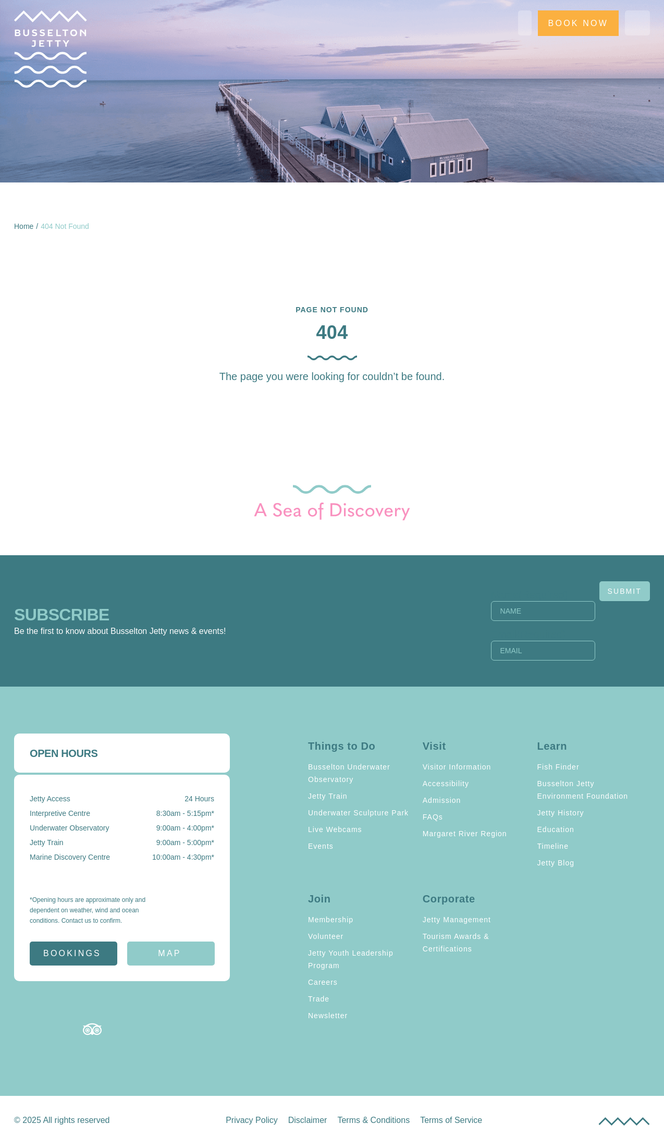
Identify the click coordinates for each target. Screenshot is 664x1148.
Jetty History (560, 813)
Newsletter (328, 1015)
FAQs (433, 817)
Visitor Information (457, 767)
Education (555, 829)
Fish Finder (558, 767)
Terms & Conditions (373, 1120)
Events (321, 846)
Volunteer (325, 936)
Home (23, 226)
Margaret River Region (465, 833)
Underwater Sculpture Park (358, 813)
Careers (323, 982)
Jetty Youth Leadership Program (351, 959)
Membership (330, 919)
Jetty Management (457, 919)
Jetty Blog (555, 863)
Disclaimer (307, 1120)
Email (529, 634)
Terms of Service (451, 1120)
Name (529, 595)
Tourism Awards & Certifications (456, 942)
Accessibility (446, 783)
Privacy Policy (252, 1120)
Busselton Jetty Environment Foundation (583, 789)
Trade (318, 999)
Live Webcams (335, 829)
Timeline (553, 846)
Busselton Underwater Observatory (349, 773)
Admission (442, 800)
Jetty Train (328, 796)
